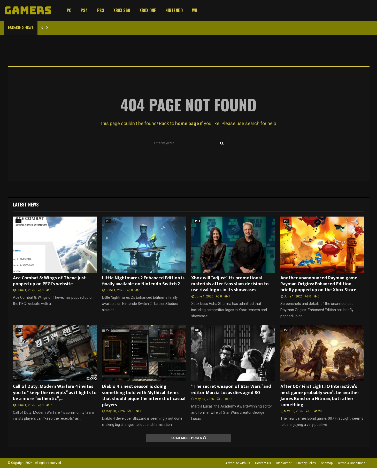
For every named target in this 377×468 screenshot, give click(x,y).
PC (69, 10)
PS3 (100, 10)
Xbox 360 (121, 10)
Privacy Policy (306, 463)
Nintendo (174, 10)
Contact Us (263, 463)
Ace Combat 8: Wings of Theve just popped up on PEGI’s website (49, 281)
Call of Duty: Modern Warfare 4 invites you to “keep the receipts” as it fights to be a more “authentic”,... (55, 393)
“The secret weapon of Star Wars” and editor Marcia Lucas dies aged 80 (231, 389)
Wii (194, 10)
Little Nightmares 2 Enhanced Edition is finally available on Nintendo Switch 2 (143, 281)
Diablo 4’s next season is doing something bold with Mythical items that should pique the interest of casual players (144, 396)
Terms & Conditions (351, 463)
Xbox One (148, 10)
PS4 (84, 10)
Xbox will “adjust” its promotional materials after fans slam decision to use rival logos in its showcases (230, 284)
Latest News (26, 204)
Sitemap (327, 463)
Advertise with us (237, 463)
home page (187, 123)
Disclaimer (283, 463)
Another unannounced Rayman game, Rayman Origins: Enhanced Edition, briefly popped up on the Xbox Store (319, 284)
